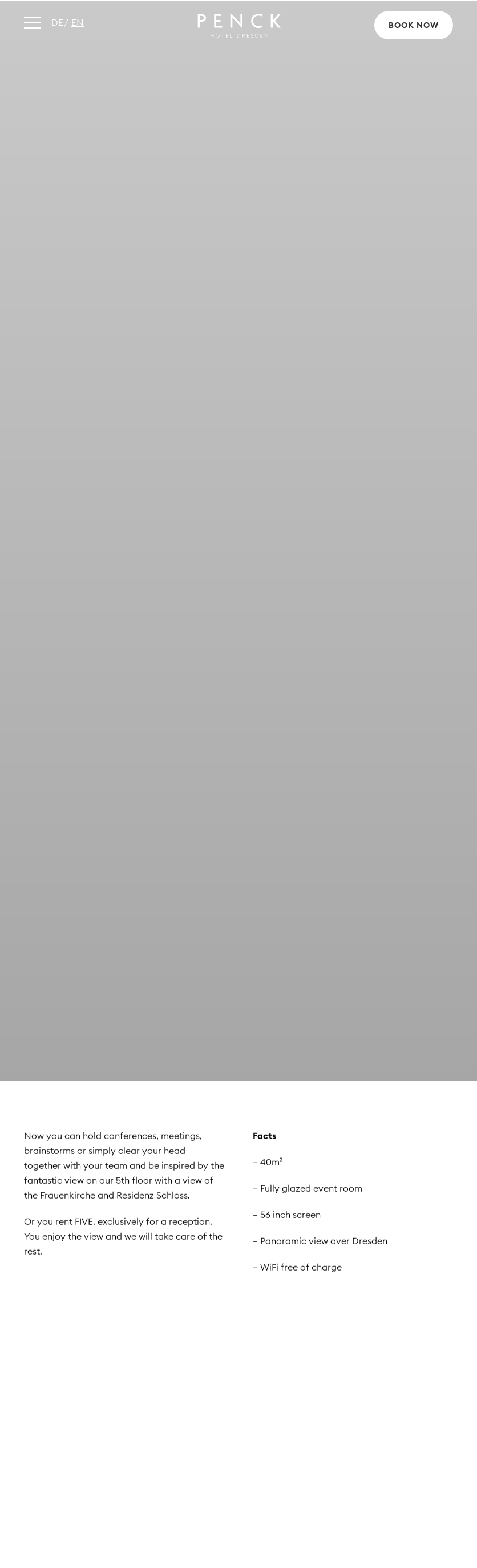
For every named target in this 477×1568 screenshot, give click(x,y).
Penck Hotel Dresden (238, 26)
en (77, 22)
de (57, 22)
